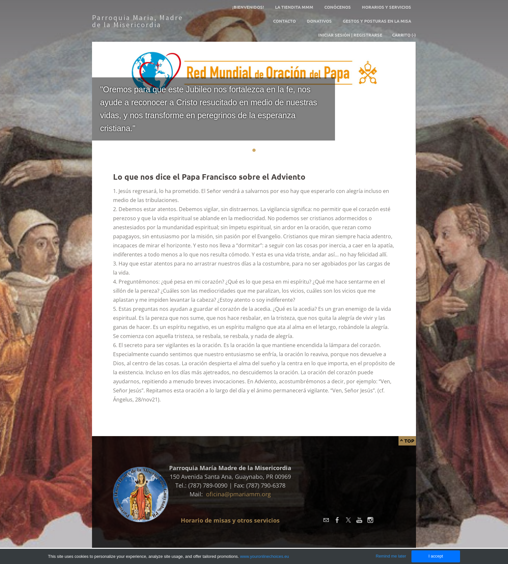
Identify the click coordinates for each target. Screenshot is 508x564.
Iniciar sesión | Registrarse (350, 35)
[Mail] (326, 520)
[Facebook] (337, 520)
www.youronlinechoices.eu (264, 556)
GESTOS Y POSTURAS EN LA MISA (377, 21)
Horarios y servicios (386, 7)
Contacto (284, 21)
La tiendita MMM (294, 7)
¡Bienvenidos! (248, 7)
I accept (435, 556)
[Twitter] (348, 520)
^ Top (407, 440)
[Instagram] (370, 520)
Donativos (319, 21)
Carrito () (404, 35)
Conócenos (337, 7)
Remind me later (391, 556)
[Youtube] (359, 520)
